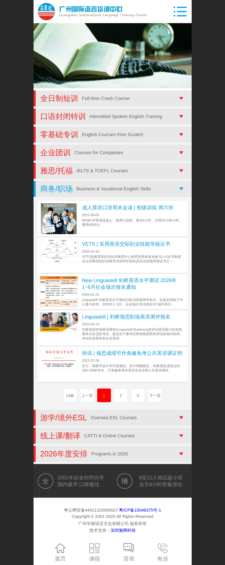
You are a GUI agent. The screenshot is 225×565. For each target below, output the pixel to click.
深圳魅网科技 (123, 530)
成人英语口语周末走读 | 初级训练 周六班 (128, 207)
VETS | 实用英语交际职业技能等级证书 (126, 244)
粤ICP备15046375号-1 (140, 510)
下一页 (155, 396)
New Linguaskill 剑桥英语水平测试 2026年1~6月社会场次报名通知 (129, 283)
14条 (70, 396)
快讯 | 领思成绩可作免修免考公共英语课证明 (132, 353)
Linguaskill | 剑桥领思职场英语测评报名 (126, 317)
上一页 (87, 396)
